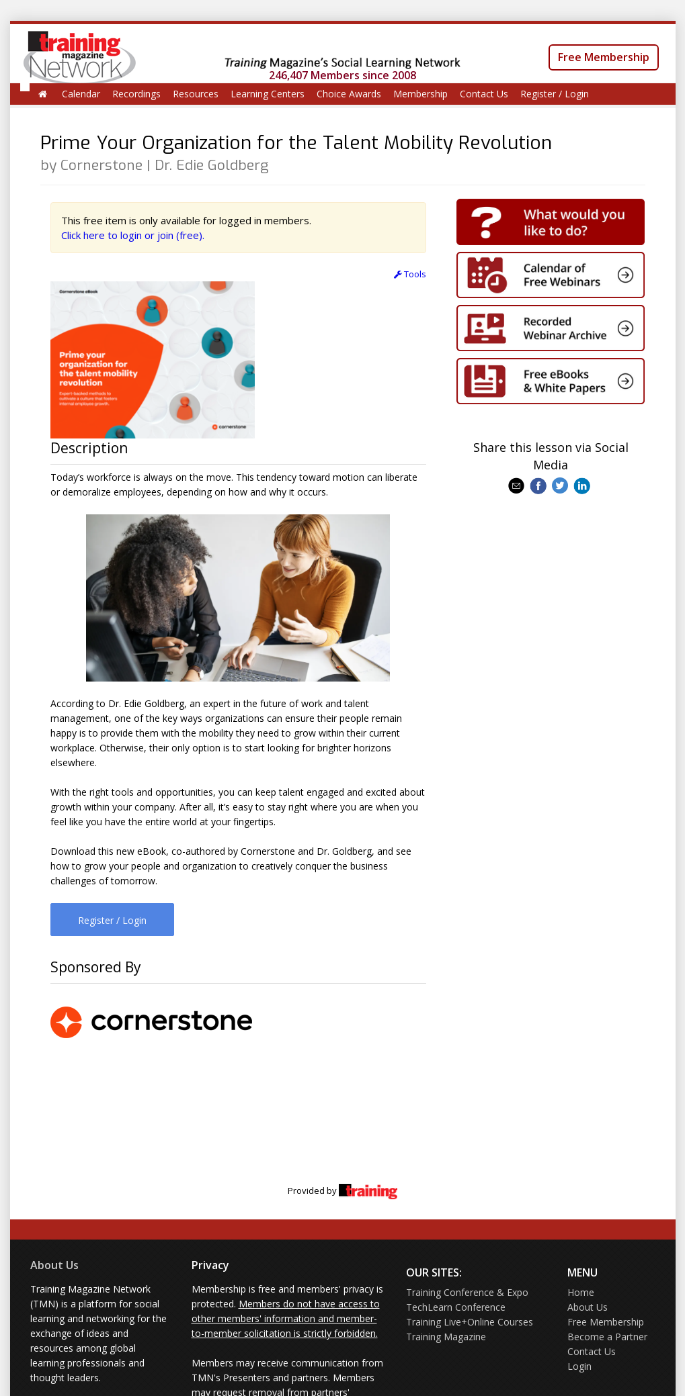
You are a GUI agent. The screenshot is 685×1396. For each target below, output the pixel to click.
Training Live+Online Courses (469, 1321)
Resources (195, 93)
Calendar (81, 93)
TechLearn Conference (456, 1307)
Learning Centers (268, 93)
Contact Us (484, 93)
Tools (410, 274)
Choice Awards (349, 93)
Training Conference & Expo (467, 1292)
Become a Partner (607, 1336)
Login (579, 1366)
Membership (420, 93)
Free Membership (603, 57)
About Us (54, 1265)
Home (580, 1292)
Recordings (136, 93)
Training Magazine (446, 1336)
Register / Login (554, 93)
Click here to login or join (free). (132, 235)
